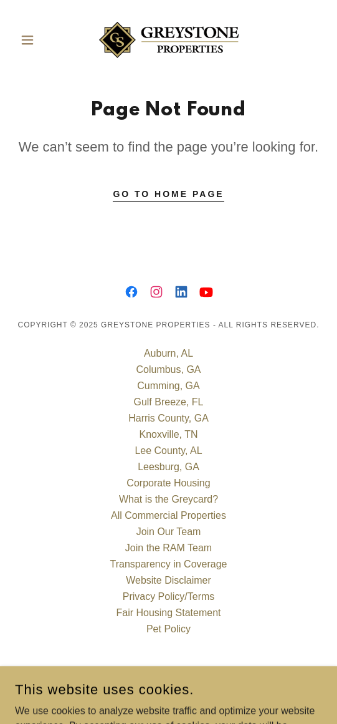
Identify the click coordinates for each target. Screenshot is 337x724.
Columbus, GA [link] (168, 369)
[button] (38, 39)
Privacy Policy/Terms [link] (169, 596)
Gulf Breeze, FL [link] (168, 402)
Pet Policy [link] (168, 629)
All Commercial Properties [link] (168, 515)
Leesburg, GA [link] (168, 466)
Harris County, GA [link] (168, 418)
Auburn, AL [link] (168, 353)
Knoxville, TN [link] (169, 434)
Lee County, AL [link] (168, 450)
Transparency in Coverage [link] (168, 564)
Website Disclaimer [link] (168, 580)
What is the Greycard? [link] (168, 499)
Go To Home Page (168, 194)
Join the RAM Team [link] (168, 548)
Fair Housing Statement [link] (168, 612)
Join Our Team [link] (168, 531)
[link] (169, 40)
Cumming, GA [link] (168, 385)
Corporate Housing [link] (168, 483)
